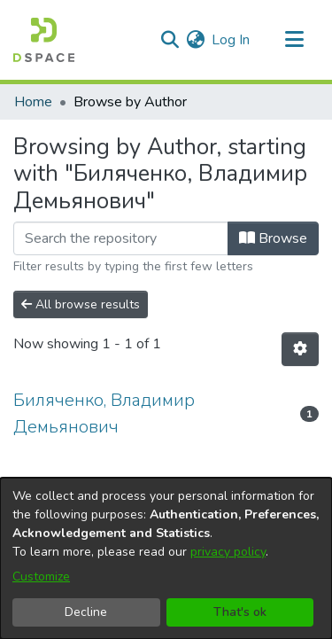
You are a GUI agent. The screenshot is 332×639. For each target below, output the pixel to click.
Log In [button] (231, 40)
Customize (41, 576)
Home (33, 102)
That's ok (239, 612)
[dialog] (166, 558)
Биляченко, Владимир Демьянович (104, 413)
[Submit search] (169, 40)
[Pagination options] (300, 349)
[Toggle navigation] (294, 40)
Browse (273, 238)
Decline (86, 612)
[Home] (43, 40)
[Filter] (120, 238)
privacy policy (228, 551)
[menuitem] (195, 40)
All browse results (80, 304)
